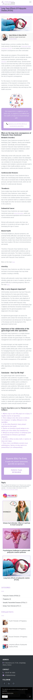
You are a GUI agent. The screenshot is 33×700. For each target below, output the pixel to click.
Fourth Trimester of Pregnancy (18, 621)
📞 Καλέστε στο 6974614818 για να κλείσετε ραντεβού (16, 125)
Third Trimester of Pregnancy (17, 629)
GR (30, 696)
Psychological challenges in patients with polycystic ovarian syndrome (16, 551)
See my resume (13, 39)
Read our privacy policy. (7, 693)
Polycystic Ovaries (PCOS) (10, 596)
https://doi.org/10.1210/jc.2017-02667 (9, 489)
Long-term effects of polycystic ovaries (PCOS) (16, 579)
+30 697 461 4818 (10, 672)
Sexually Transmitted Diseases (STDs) (14, 602)
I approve (5, 696)
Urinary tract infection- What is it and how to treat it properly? (16, 524)
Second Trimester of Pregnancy (18, 637)
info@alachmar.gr (10, 675)
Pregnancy (6, 599)
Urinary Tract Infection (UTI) (11, 606)
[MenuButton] (30, 2)
